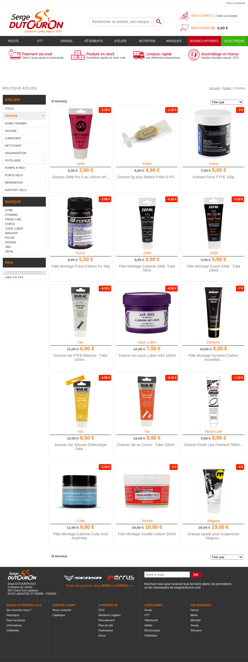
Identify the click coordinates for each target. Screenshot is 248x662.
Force (213, 164)
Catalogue (58, 615)
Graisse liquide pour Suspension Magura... (213, 536)
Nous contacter (236, 3)
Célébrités (12, 630)
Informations (14, 625)
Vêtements (93, 41)
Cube (80, 521)
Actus (102, 635)
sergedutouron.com (187, 587)
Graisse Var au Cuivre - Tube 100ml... (147, 445)
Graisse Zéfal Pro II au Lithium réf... (80, 177)
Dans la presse (15, 620)
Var (80, 342)
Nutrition (147, 41)
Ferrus (194, 610)
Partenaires (105, 630)
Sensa (194, 625)
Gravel (67, 41)
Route (13, 41)
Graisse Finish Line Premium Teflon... (213, 445)
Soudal (147, 521)
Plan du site (105, 625)
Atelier (120, 41)
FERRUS (122, 586)
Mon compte (201, 16)
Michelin (195, 620)
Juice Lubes (147, 342)
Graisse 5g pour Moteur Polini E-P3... (147, 177)
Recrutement (106, 620)
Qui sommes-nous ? (18, 610)
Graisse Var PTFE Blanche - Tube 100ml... (81, 357)
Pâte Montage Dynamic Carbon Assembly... (213, 357)
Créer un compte (226, 15)
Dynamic (213, 342)
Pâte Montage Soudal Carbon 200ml (147, 534)
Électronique (152, 630)
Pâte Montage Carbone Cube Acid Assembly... (80, 536)
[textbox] (122, 22)
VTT (40, 41)
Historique (12, 615)
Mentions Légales (109, 615)
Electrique (234, 41)
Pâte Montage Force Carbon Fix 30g (80, 266)
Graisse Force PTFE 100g (213, 177)
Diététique (150, 635)
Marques (174, 41)
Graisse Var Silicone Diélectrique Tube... (80, 447)
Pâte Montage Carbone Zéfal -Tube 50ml (147, 268)
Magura (213, 521)
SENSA (106, 586)
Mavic (194, 615)
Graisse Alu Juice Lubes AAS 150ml (146, 355)
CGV (101, 610)
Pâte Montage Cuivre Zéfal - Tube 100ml (213, 268)
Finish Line (213, 431)
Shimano (195, 630)
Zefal (80, 164)
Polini (147, 164)
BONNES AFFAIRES (204, 41)
